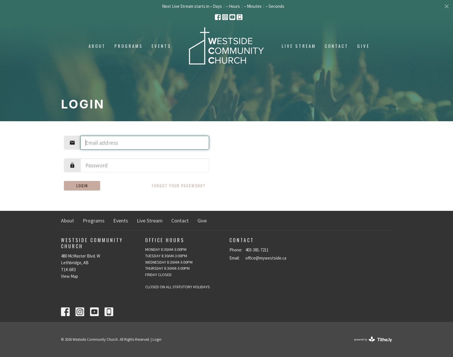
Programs (128, 46)
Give (363, 46)
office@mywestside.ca (265, 258)
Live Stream (299, 46)
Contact (336, 46)
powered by (373, 339)
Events (161, 46)
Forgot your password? (179, 186)
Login (82, 186)
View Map (69, 276)
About (97, 46)
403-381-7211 (257, 250)
